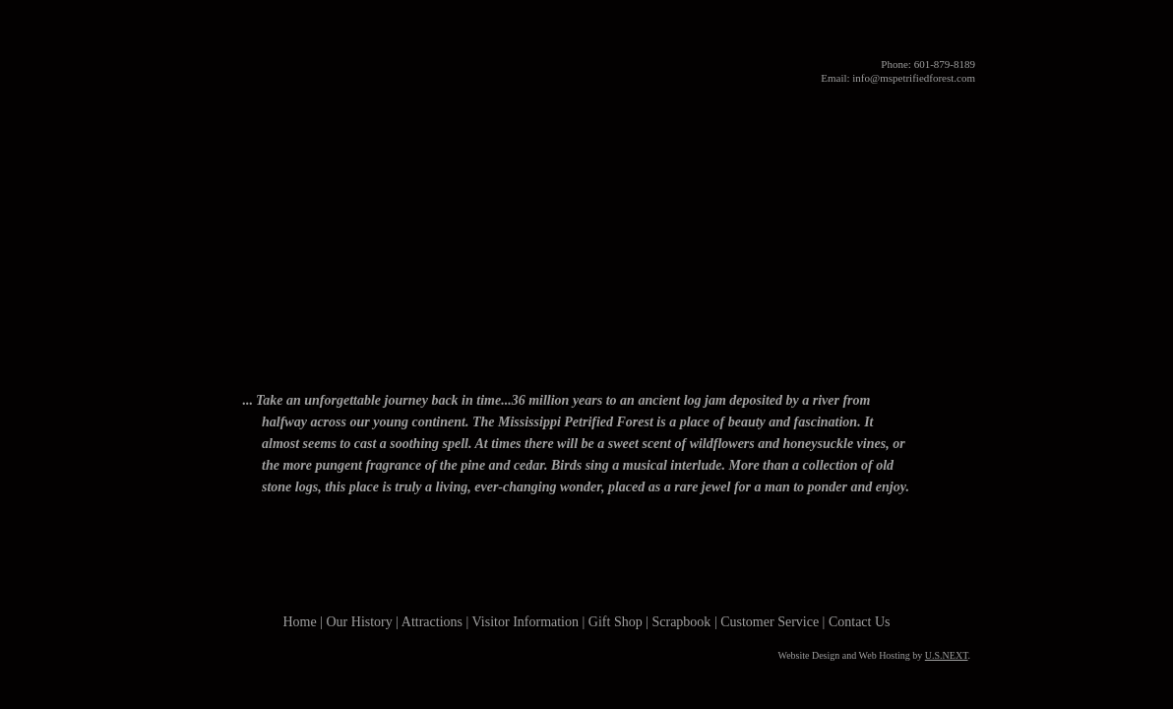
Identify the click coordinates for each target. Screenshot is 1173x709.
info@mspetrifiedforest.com (913, 78)
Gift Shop (709, 366)
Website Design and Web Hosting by (873, 655)
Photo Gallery (801, 366)
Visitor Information (580, 366)
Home (248, 366)
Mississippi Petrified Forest (586, 49)
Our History (334, 366)
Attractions (441, 366)
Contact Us (899, 366)
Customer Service (769, 621)
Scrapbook (680, 621)
